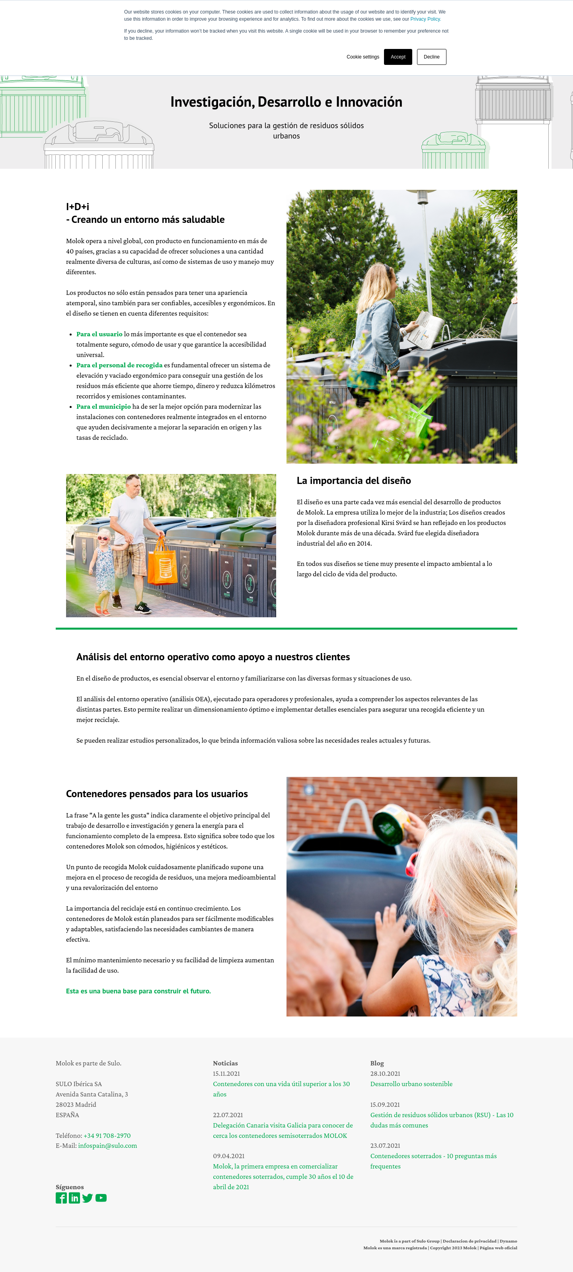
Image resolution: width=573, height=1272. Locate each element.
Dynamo (508, 1241)
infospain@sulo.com (107, 1145)
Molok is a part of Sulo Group (410, 1241)
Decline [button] (432, 57)
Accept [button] (398, 57)
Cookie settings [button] (363, 57)
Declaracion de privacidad (470, 1241)
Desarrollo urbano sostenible (411, 1084)
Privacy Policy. (426, 19)
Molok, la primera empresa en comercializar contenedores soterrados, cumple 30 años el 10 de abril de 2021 (283, 1176)
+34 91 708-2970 (107, 1135)
